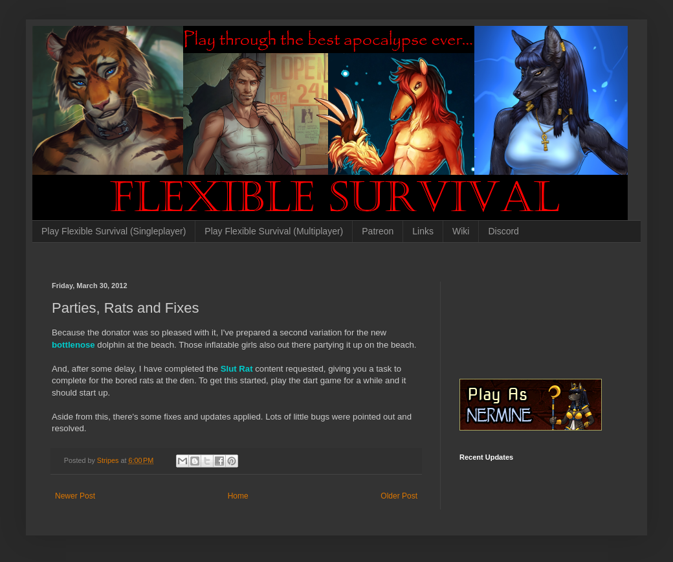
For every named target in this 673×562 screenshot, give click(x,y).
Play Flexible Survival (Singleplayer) (113, 231)
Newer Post (75, 495)
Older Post (399, 495)
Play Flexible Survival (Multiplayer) (273, 231)
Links (423, 231)
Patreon (377, 231)
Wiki (460, 231)
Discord (503, 231)
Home (238, 495)
